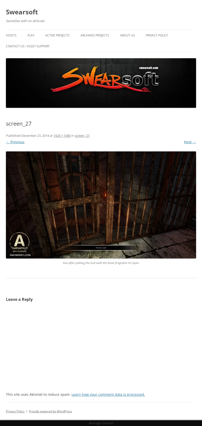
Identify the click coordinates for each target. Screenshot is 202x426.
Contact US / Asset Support (28, 46)
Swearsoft (22, 11)
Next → (190, 142)
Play (30, 35)
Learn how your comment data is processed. (108, 394)
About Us (127, 35)
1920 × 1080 (62, 135)
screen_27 (82, 135)
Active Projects (57, 35)
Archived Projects (94, 35)
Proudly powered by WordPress (50, 411)
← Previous (15, 142)
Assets (11, 35)
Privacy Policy (157, 35)
